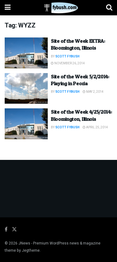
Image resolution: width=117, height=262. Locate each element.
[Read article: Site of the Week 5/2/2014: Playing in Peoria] (26, 88)
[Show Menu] (8, 7)
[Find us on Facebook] (6, 229)
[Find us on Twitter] (14, 229)
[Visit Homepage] (58, 8)
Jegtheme (31, 250)
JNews (24, 243)
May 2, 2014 (93, 92)
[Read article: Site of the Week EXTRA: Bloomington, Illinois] (26, 52)
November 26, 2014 (68, 63)
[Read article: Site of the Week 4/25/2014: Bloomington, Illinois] (26, 123)
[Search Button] (109, 7)
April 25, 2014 (95, 127)
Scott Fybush (67, 56)
